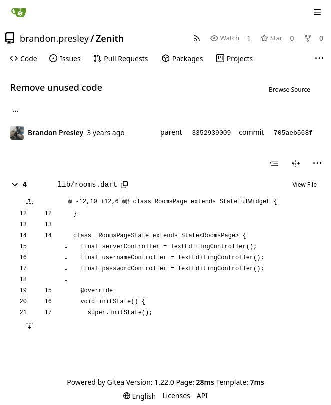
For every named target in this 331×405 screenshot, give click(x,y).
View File (304, 184)
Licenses (176, 395)
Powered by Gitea (95, 382)
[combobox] (274, 163)
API (202, 395)
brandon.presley (54, 39)
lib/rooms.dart (88, 185)
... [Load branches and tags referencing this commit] (16, 111)
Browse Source (289, 90)
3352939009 (211, 133)
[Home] (19, 13)
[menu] (317, 163)
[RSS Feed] (197, 38)
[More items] (319, 59)
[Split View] (296, 163)
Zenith (110, 39)
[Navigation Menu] (317, 13)
